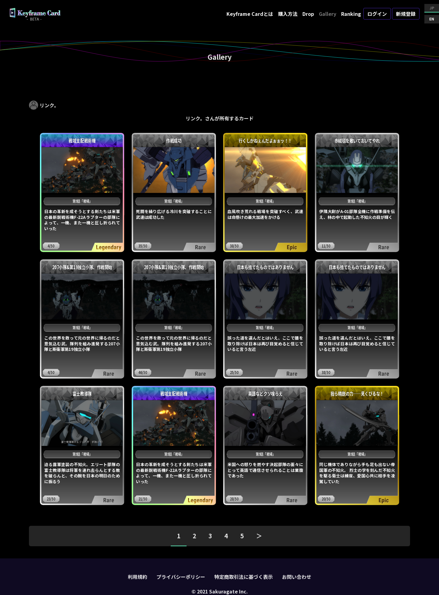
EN (431, 18)
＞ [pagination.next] (259, 535)
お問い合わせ (296, 576)
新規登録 (406, 13)
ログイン (377, 13)
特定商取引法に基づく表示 (243, 576)
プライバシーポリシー (180, 576)
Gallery (327, 13)
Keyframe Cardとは (250, 13)
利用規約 (137, 576)
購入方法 (288, 13)
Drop (308, 13)
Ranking (351, 13)
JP (432, 7)
